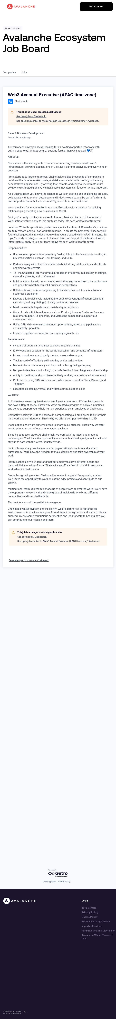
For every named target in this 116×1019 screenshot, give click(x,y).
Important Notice (91, 926)
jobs (24, 72)
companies (9, 72)
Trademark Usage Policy (96, 921)
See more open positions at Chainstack (29, 560)
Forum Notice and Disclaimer (98, 930)
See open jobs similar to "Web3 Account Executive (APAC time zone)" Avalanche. (57, 121)
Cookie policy (64, 881)
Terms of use (89, 907)
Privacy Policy (90, 912)
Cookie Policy (89, 917)
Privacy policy (49, 881)
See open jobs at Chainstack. (31, 116)
